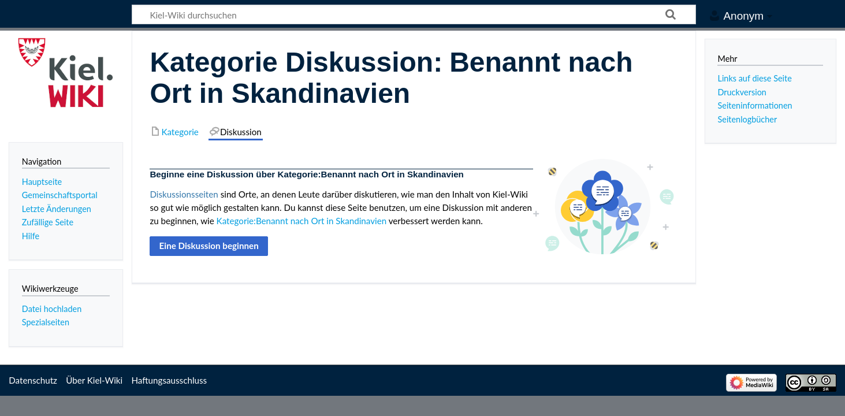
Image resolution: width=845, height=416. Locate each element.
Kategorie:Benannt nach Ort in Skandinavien (302, 221)
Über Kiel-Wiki (94, 380)
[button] (209, 246)
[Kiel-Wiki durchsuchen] (413, 14)
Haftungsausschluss (169, 380)
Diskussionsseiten (184, 194)
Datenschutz (33, 380)
